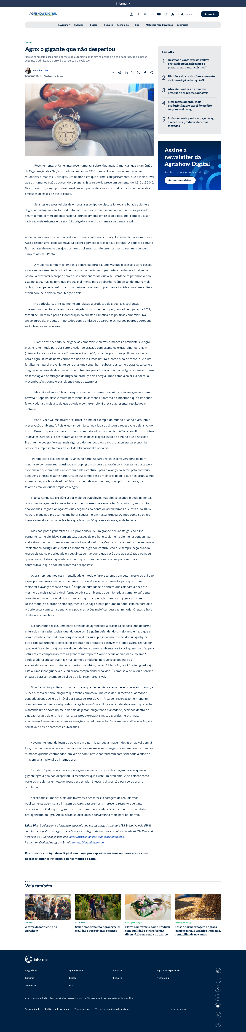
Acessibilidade (32, 1009)
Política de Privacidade (57, 1009)
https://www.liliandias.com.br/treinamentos (96, 837)
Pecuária (108, 24)
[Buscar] (182, 14)
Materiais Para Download (159, 24)
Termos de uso (82, 1009)
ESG (137, 24)
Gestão (93, 24)
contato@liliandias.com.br (88, 842)
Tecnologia (123, 24)
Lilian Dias (42, 70)
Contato (117, 970)
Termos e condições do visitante (112, 1009)
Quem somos (76, 970)
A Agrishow (64, 24)
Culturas (78, 24)
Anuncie (210, 14)
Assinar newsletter (180, 180)
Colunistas (182, 24)
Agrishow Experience (168, 970)
